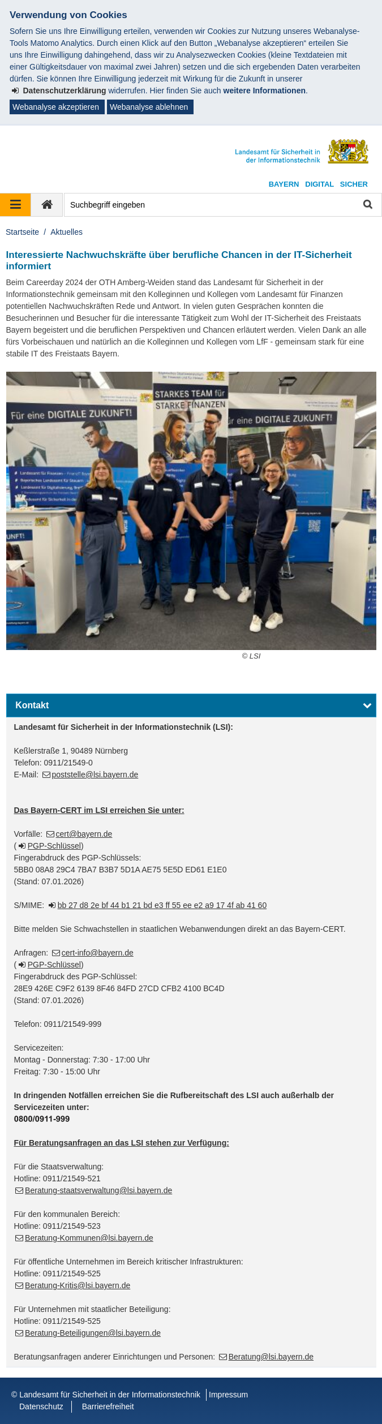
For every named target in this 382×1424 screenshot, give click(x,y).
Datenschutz (41, 1406)
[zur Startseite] (47, 205)
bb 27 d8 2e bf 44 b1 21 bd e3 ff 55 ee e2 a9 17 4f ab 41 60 (162, 905)
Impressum (228, 1394)
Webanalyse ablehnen (149, 106)
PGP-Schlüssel (54, 845)
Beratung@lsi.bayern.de (271, 1356)
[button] (191, 705)
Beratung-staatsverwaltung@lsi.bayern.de (98, 1190)
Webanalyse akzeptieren (55, 106)
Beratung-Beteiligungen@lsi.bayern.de (93, 1332)
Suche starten (367, 205)
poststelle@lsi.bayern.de (95, 774)
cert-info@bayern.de (98, 952)
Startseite (22, 231)
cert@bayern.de (84, 833)
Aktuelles (66, 231)
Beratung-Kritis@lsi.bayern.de (77, 1285)
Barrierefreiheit (108, 1406)
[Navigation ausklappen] (15, 205)
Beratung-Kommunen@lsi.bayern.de (89, 1237)
